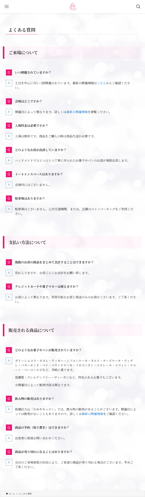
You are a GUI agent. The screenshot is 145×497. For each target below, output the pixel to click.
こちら (101, 83)
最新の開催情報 (77, 112)
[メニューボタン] (6, 6)
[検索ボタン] (138, 6)
